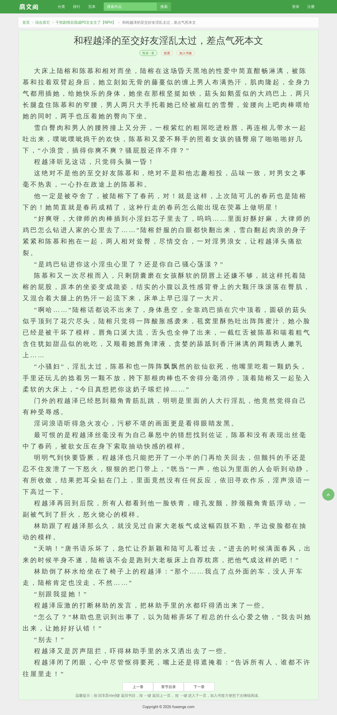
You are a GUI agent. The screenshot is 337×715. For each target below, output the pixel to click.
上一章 (137, 687)
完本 (92, 6)
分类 (61, 6)
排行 (76, 6)
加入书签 (185, 53)
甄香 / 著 (148, 53)
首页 (26, 22)
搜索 (164, 6)
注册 (311, 6)
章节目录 (168, 687)
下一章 (199, 687)
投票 (167, 53)
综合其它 (42, 22)
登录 (295, 6)
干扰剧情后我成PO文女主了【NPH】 (86, 22)
